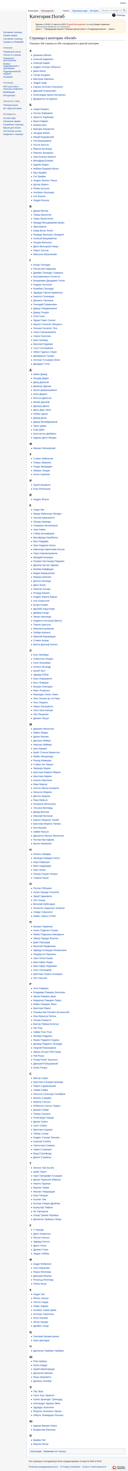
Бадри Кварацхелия (44, 573)
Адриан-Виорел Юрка (45, 1425)
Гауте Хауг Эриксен (43, 1395)
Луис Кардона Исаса (44, 545)
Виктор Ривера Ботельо (46, 1024)
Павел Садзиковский (44, 1086)
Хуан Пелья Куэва (43, 958)
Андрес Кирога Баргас (45, 596)
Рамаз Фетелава (42, 1272)
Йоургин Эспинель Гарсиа (47, 1411)
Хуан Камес (39, 529)
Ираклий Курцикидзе (44, 636)
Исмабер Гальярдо (43, 288)
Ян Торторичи (40, 1211)
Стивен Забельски (43, 458)
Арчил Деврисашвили (45, 390)
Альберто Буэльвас (43, 192)
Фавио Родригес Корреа (46, 1040)
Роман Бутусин (41, 188)
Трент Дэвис (39, 426)
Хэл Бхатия (39, 196)
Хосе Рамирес (40, 988)
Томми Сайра (40, 1090)
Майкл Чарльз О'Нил (44, 916)
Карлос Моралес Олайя (46, 820)
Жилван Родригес (42, 1036)
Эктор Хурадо (40, 1322)
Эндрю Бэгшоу (41, 200)
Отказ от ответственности (94, 1467)
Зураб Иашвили (41, 485)
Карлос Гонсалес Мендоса (47, 324)
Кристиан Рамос (42, 1008)
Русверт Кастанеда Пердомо (48, 561)
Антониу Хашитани (43, 1314)
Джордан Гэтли (41, 364)
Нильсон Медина (42, 792)
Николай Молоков (42, 816)
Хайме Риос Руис (42, 1032)
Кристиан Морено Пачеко (47, 823)
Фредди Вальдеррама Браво (48, 222)
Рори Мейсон (40, 800)
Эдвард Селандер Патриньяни (49, 950)
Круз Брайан (40, 172)
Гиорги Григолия (42, 336)
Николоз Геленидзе (43, 296)
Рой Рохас (38, 1055)
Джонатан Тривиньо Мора (47, 1219)
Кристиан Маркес (42, 776)
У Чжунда (38, 1229)
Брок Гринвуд (40, 340)
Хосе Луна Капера (43, 710)
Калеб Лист (39, 670)
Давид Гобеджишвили (45, 308)
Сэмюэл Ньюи (40, 878)
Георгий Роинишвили (44, 1047)
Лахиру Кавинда (42, 521)
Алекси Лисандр (42, 666)
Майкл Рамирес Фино (44, 1004)
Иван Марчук (40, 784)
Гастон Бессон (41, 144)
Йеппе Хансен (40, 1298)
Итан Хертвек (40, 1318)
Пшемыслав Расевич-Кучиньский (51, 1012)
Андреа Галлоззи (42, 284)
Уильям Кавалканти (43, 517)
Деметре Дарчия (42, 386)
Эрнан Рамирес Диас (44, 996)
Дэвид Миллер (41, 812)
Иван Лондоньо (41, 690)
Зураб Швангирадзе (44, 1369)
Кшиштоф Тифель (43, 1207)
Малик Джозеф (41, 402)
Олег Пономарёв (42, 970)
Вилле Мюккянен (42, 843)
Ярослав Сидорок (42, 1129)
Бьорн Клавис (40, 604)
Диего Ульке (39, 1245)
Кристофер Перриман (45, 966)
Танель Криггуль (42, 624)
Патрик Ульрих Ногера (45, 874)
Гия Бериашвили (42, 140)
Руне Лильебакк (41, 662)
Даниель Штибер (42, 1381)
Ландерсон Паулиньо (44, 954)
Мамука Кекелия (42, 577)
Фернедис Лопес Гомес (45, 694)
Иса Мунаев (39, 827)
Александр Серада (43, 1117)
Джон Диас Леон (42, 410)
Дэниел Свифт (41, 1109)
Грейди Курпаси (41, 632)
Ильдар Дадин (41, 378)
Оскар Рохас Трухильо (45, 1059)
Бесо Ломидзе (40, 682)
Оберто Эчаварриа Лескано (48, 1415)
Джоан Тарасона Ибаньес (47, 1179)
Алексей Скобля (42, 1141)
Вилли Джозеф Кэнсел (45, 644)
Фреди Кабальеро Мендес (47, 513)
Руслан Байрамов (42, 113)
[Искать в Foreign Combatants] (114, 10)
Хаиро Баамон (41, 109)
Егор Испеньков (41, 489)
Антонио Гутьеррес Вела (46, 360)
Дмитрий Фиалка (42, 1276)
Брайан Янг (39, 1440)
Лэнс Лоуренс (40, 702)
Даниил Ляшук (41, 718)
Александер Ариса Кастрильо (49, 94)
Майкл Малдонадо (43, 756)
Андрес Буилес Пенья (45, 180)
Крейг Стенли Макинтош (46, 752)
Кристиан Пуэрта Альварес (47, 974)
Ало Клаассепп (41, 600)
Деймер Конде (41, 612)
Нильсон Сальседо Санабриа (49, 1094)
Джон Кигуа (39, 585)
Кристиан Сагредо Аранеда (48, 1082)
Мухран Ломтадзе (42, 686)
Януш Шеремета (42, 1377)
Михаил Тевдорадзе (44, 1191)
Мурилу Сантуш (41, 1101)
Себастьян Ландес (43, 658)
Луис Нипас (39, 870)
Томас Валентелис (43, 218)
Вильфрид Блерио (43, 160)
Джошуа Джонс (41, 406)
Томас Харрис (40, 1306)
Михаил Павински (42, 926)
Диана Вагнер (40, 210)
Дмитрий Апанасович (44, 90)
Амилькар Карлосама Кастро (49, 549)
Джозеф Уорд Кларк (44, 608)
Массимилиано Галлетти (46, 276)
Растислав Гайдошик (44, 268)
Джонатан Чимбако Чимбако (48, 1350)
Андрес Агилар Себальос (47, 67)
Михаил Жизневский (44, 448)
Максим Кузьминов (43, 628)
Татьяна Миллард (42, 808)
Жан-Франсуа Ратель (44, 1016)
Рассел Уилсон (41, 1237)
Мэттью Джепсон (42, 398)
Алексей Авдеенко (43, 59)
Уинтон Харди (40, 1302)
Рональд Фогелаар (43, 1279)
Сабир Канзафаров (43, 533)
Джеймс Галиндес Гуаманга (48, 272)
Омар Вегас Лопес (43, 230)
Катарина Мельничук (44, 804)
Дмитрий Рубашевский (45, 1063)
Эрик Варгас (39, 226)
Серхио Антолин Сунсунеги (48, 86)
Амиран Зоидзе (41, 470)
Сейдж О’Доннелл (43, 912)
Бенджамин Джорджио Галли (49, 280)
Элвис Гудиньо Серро (45, 352)
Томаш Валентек (42, 214)
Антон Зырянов (41, 474)
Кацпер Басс (40, 125)
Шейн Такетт (40, 1171)
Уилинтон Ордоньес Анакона (48, 908)
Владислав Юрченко (44, 1429)
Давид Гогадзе (41, 312)
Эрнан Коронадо (42, 616)
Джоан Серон (40, 1121)
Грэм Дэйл (38, 429)
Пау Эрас (38, 1391)
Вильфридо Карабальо (45, 537)
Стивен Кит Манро (43, 764)
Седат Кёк (38, 509)
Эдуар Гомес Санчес (44, 320)
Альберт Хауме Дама (44, 1310)
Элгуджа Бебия (41, 133)
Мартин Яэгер (40, 1444)
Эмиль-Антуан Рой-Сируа (47, 1051)
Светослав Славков (43, 1145)
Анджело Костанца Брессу (47, 620)
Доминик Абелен (42, 55)
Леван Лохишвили (43, 706)
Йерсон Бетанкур (42, 148)
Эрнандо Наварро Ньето (46, 858)
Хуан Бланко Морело (44, 156)
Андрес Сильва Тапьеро (46, 1137)
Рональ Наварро (42, 854)
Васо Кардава (40, 541)
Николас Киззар (41, 589)
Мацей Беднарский (43, 137)
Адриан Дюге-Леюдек (44, 437)
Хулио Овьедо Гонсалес (46, 892)
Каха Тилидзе (40, 1195)
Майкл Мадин (40, 732)
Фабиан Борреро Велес (46, 168)
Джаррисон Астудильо (45, 98)
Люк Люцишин (40, 714)
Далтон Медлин (41, 796)
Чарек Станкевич (42, 1149)
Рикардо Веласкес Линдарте (48, 234)
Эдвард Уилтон (41, 1241)
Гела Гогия (39, 316)
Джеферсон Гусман (43, 356)
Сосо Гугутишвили (43, 348)
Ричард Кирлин (41, 593)
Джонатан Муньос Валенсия (48, 835)
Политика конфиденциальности (43, 1467)
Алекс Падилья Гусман (45, 930)
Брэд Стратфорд (42, 1153)
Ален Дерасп (40, 394)
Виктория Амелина (43, 79)
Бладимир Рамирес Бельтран (49, 992)
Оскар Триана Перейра (45, 1215)
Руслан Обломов (42, 888)
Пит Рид (37, 1028)
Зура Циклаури (41, 1340)
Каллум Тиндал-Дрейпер (46, 1203)
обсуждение (79, 24)
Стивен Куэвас (41, 640)
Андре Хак (38, 1294)
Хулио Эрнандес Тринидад (47, 1399)
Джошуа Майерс (42, 740)
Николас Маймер (42, 744)
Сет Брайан (39, 176)
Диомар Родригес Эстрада (47, 1043)
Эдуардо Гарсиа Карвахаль (48, 292)
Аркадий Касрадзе (43, 557)
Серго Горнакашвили (44, 332)
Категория (35, 1451)
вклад (89, 24)
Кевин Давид (40, 374)
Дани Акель (39, 71)
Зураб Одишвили (42, 896)
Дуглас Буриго (40, 184)
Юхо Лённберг (41, 654)
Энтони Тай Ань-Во (43, 1167)
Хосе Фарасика (41, 1268)
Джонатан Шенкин (43, 1373)
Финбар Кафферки (43, 569)
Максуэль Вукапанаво (45, 254)
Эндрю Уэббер (41, 1253)
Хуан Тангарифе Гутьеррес (47, 1175)
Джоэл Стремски (42, 1157)
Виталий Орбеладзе (44, 904)
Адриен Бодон (41, 164)
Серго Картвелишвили (45, 553)
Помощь (120, 15)
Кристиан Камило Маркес (47, 772)
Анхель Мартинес (42, 780)
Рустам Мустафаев (43, 839)
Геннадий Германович (45, 304)
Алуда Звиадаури (42, 466)
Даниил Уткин (40, 1249)
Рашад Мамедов (42, 760)
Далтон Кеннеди (42, 581)
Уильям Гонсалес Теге (45, 328)
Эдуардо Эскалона (43, 1407)
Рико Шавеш (40, 1361)
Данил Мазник (40, 736)
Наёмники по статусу (54, 1451)
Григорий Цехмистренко (46, 1336)
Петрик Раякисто (42, 1020)
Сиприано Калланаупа (45, 525)
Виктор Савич (40, 1078)
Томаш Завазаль (42, 462)
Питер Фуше (39, 1283)
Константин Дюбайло (44, 433)
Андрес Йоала (41, 499)
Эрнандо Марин (41, 768)
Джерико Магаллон (43, 728)
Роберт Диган (40, 414)
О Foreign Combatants (70, 1467)
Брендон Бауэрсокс (43, 129)
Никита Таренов (41, 1183)
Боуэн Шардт (40, 1365)
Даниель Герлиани (43, 300)
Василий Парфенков (44, 946)
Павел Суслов (40, 250)
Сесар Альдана (41, 75)
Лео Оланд (39, 900)
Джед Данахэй (41, 382)
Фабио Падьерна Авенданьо (48, 934)
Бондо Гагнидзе (41, 264)
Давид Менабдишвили (45, 422)
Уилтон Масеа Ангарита (46, 788)
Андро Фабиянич (42, 1264)
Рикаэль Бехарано (43, 152)
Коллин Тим (39, 1199)
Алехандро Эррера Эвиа (46, 1403)
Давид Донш (40, 418)
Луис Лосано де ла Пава (46, 698)
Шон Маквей (40, 748)
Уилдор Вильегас (42, 242)
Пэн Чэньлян (40, 978)
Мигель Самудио (42, 1098)
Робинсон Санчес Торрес (46, 1105)
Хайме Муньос (41, 831)
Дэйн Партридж (41, 942)
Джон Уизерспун (42, 1233)
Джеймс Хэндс (41, 1326)
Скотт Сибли (40, 1125)
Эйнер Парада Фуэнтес (45, 938)
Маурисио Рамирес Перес (47, 1000)
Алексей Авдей (41, 63)
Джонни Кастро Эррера (45, 565)
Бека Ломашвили (42, 678)
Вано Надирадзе (42, 866)
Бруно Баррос (40, 121)
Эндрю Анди (40, 82)
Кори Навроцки (41, 862)
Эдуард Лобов (40, 674)
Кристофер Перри (43, 962)
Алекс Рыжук (40, 1067)
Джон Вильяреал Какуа (45, 246)
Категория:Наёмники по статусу (52, 26)
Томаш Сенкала (41, 1113)
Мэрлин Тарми (41, 1187)
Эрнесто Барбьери (43, 117)
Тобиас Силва (40, 1133)
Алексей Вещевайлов (45, 238)
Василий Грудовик (43, 344)
